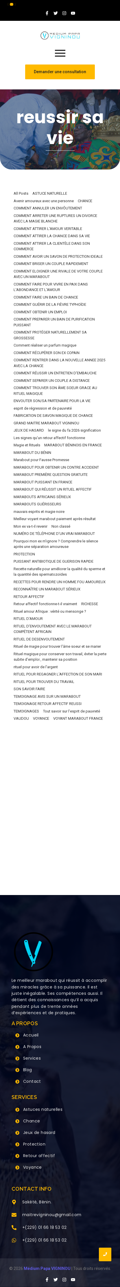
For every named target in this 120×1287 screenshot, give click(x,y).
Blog (27, 1070)
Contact (32, 1081)
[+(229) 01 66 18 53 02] (14, 1228)
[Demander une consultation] (60, 72)
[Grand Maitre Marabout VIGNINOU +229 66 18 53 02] (60, 35)
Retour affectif (39, 1156)
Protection (34, 1144)
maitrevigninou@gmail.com (52, 1215)
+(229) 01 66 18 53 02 (44, 1227)
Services (32, 1058)
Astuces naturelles (42, 1109)
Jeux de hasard (39, 1132)
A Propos (32, 1047)
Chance (31, 1121)
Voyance (32, 1167)
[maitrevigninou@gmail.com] (14, 1215)
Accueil (31, 1035)
